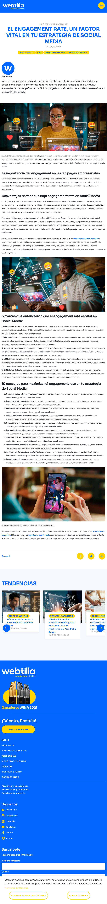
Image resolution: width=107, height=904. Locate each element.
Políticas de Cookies (16, 888)
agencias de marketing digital (86, 238)
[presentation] (6, 627)
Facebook (9, 810)
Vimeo (7, 838)
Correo (5, 872)
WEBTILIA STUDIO (12, 772)
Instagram (9, 815)
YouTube (8, 827)
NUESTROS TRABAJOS (14, 750)
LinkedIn (8, 821)
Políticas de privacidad (15, 789)
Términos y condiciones (15, 786)
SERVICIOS (8, 745)
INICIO (5, 740)
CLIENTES (7, 766)
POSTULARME (18, 729)
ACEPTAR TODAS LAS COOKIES (28, 896)
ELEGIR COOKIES (78, 896)
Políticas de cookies (13, 793)
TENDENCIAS (9, 756)
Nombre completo (11, 861)
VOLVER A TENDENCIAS (53, 24)
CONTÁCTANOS (10, 777)
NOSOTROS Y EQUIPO (14, 761)
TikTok (7, 832)
